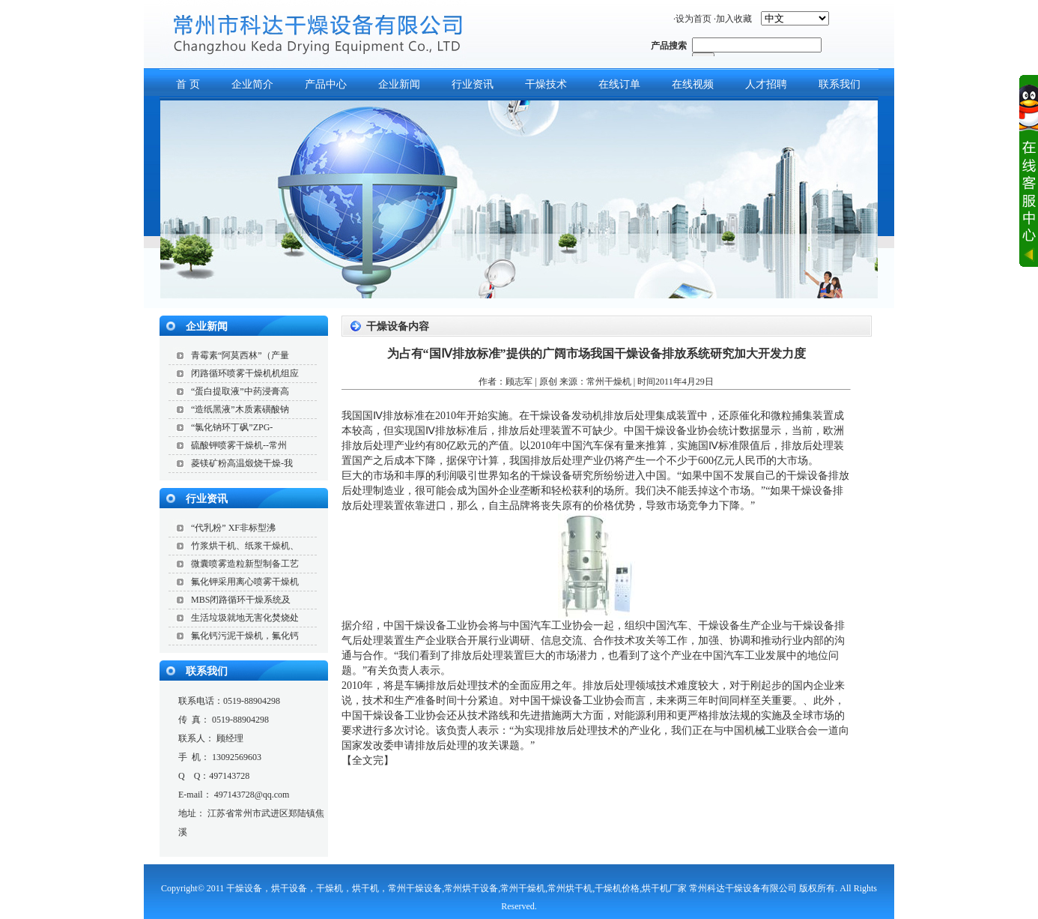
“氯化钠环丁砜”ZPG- (232, 427)
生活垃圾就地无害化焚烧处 (245, 617)
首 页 (188, 84)
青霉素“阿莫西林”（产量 (240, 355)
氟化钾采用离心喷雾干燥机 (245, 581)
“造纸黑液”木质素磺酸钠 (240, 409)
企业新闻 (399, 84)
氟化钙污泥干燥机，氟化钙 (245, 635)
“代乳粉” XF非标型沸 (233, 527)
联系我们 (840, 84)
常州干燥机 (608, 381)
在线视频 (693, 84)
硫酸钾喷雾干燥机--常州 (239, 445)
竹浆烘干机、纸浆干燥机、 (245, 545)
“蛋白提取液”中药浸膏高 (240, 391)
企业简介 (252, 84)
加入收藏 (734, 18)
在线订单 (619, 84)
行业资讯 (473, 84)
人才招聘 (766, 84)
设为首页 (693, 18)
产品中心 (326, 84)
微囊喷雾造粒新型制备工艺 (245, 563)
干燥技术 (546, 84)
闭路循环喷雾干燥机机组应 (245, 373)
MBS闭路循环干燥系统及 (241, 599)
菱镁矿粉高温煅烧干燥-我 (242, 463)
